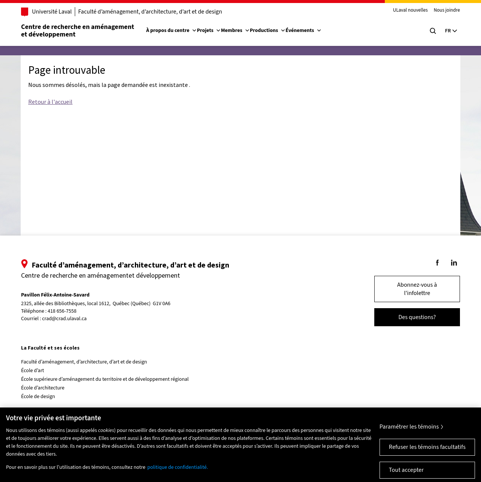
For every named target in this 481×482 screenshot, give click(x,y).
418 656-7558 (62, 311)
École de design (38, 396)
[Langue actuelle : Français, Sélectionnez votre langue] (451, 31)
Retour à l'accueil (50, 101)
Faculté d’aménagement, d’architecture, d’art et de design (150, 12)
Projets (209, 30)
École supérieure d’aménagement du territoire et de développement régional (105, 379)
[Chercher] (433, 31)
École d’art (32, 370)
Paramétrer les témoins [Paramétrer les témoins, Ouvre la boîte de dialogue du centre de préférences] (409, 430)
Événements (304, 30)
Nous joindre (447, 11)
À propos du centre (171, 30)
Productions (268, 30)
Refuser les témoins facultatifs (427, 450)
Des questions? (417, 317)
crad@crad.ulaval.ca (64, 318)
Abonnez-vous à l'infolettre (417, 289)
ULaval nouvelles (410, 11)
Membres (235, 30)
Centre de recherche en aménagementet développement (77, 30)
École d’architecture (43, 388)
